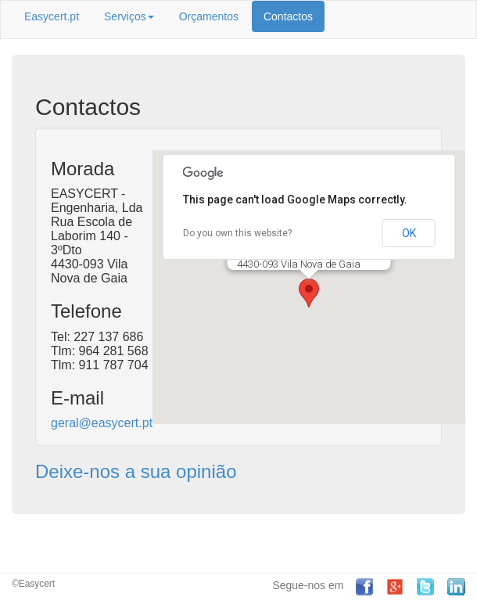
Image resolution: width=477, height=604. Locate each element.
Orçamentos (208, 16)
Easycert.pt (51, 16)
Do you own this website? (237, 233)
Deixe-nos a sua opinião (136, 471)
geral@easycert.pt (101, 423)
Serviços (129, 16)
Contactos (288, 16)
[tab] (238, 472)
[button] (309, 293)
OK (409, 233)
